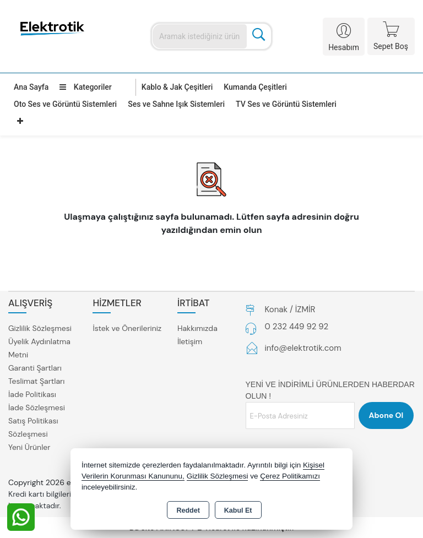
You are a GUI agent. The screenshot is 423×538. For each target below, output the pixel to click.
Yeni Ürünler (29, 447)
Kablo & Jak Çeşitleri (177, 87)
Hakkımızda (197, 328)
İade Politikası (32, 394)
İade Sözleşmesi (36, 407)
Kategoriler (85, 87)
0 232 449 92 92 (297, 326)
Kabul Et (238, 510)
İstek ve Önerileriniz (127, 328)
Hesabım (343, 47)
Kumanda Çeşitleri (255, 87)
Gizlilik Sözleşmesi (40, 328)
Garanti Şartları (35, 368)
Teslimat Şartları (36, 381)
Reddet (187, 510)
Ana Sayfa (31, 87)
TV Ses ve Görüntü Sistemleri (286, 104)
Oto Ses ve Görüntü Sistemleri (65, 104)
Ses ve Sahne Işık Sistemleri (176, 104)
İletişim (189, 341)
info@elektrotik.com (303, 348)
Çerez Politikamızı (290, 476)
